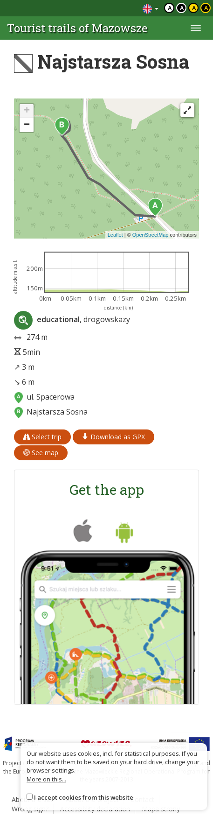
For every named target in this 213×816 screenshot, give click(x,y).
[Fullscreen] (187, 110)
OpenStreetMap (150, 235)
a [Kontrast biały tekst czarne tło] (182, 8)
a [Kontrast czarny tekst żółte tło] (194, 8)
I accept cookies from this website (83, 797)
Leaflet (115, 235)
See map (40, 452)
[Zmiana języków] (150, 8)
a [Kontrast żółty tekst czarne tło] (206, 8)
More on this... (46, 779)
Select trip (42, 436)
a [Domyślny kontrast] (170, 8)
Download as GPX (113, 436)
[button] (155, 207)
